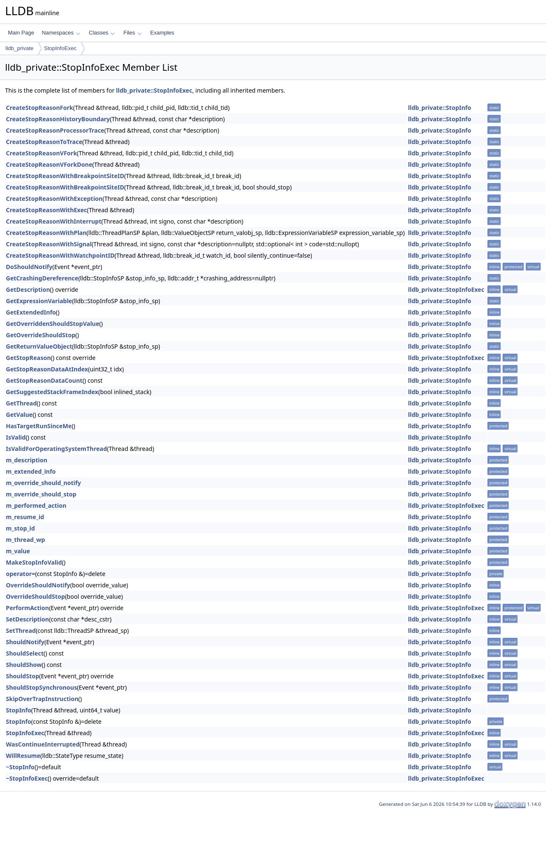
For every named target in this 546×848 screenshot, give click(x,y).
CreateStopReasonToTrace (44, 142)
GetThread (21, 403)
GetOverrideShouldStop (40, 335)
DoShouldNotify (29, 267)
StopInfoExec (60, 48)
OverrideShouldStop (35, 596)
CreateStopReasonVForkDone (49, 164)
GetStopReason (28, 358)
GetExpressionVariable (39, 301)
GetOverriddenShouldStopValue (52, 324)
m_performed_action (36, 505)
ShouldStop (22, 676)
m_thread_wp (25, 540)
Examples (162, 32)
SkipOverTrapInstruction (42, 699)
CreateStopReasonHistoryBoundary (58, 119)
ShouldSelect (25, 653)
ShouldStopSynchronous (41, 687)
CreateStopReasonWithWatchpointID (60, 255)
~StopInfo (20, 767)
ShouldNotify (25, 642)
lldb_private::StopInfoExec (154, 90)
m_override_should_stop (41, 494)
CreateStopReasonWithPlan (46, 233)
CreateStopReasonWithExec (46, 210)
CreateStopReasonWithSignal (49, 244)
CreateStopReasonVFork (41, 153)
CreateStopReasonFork (39, 108)
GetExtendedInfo (31, 312)
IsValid (16, 437)
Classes (102, 32)
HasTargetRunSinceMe (39, 426)
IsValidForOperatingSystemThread (56, 449)
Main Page (21, 32)
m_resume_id (25, 517)
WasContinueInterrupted (43, 744)
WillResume (23, 756)
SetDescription (27, 619)
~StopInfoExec (27, 778)
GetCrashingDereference (42, 278)
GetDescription (28, 289)
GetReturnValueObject (39, 346)
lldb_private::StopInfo (439, 108)
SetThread (21, 631)
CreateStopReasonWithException (54, 199)
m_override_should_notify (43, 483)
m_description (26, 460)
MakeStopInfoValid (34, 562)
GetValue (19, 415)
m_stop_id (20, 528)
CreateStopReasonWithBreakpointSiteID (65, 176)
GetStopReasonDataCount (44, 380)
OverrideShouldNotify (38, 585)
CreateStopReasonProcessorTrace (55, 130)
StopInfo (18, 710)
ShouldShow (24, 665)
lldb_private (19, 48)
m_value (18, 551)
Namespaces (61, 32)
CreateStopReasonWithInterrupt (53, 221)
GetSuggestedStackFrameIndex (52, 392)
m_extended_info (31, 471)
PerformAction (27, 608)
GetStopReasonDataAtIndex (47, 369)
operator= (20, 574)
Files (132, 32)
